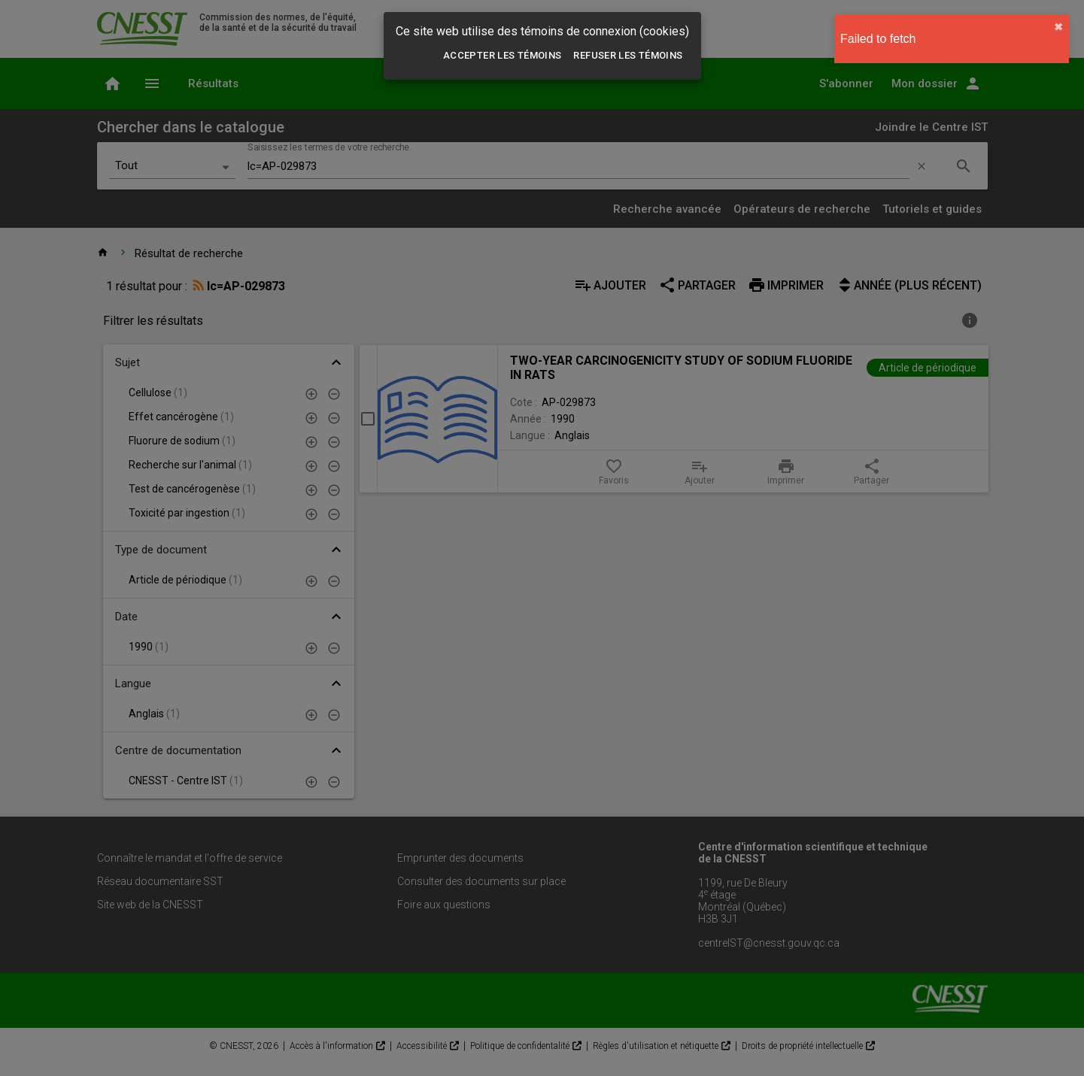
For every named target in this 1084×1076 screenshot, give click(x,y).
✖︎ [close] (1058, 27)
